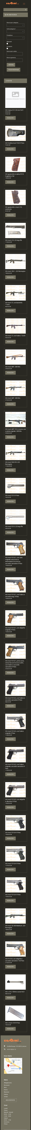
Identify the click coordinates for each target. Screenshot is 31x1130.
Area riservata (10, 1100)
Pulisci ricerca (13, 69)
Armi (5, 1087)
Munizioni (6, 1092)
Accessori (6, 1085)
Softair (6, 1096)
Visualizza (10, 118)
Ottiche (6, 1094)
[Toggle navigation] (24, 3)
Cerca (10, 64)
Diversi (6, 1089)
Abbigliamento (8, 1083)
